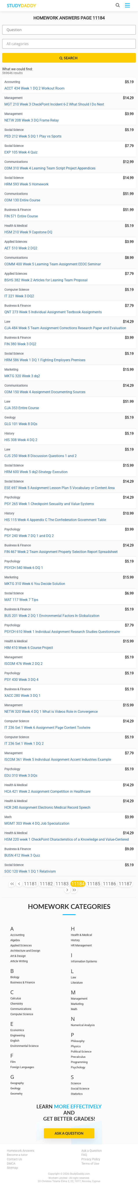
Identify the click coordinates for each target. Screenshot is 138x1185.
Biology (14, 977)
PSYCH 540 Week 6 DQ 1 (23, 568)
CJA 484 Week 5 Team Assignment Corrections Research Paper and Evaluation (65, 328)
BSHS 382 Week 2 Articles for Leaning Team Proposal (46, 280)
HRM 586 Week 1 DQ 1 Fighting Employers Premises (44, 360)
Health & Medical (81, 935)
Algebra (15, 940)
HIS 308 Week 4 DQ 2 (20, 440)
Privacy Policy (90, 1159)
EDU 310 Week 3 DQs (20, 775)
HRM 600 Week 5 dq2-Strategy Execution (36, 472)
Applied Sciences (21, 945)
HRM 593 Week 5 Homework (26, 184)
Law (73, 977)
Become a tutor (17, 1155)
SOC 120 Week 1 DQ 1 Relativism (30, 871)
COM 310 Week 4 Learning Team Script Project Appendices (49, 168)
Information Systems (84, 961)
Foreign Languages (22, 1067)
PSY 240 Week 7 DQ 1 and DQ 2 (29, 536)
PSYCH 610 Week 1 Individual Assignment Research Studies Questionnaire (62, 632)
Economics (17, 1030)
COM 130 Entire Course (22, 200)
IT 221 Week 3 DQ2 (19, 296)
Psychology (78, 1067)
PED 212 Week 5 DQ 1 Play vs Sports (32, 136)
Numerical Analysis (83, 1025)
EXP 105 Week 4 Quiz (21, 152)
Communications (20, 1009)
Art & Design (18, 956)
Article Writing (19, 961)
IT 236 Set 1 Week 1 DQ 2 (24, 743)
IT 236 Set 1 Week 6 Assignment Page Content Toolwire (47, 727)
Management (79, 998)
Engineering (17, 1035)
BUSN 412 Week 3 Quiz (22, 855)
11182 (46, 883)
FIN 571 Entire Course (21, 216)
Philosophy (77, 1041)
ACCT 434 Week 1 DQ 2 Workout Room (34, 88)
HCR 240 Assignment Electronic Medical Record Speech (47, 807)
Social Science (80, 1088)
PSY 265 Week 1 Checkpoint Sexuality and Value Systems (49, 504)
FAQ (84, 1155)
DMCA (11, 1163)
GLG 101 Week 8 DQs (20, 424)
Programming (79, 1062)
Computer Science (21, 1014)
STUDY (21, 6)
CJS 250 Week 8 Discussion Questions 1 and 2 (40, 456)
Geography (17, 1083)
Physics (76, 1046)
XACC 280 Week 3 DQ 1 (22, 696)
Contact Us (14, 1159)
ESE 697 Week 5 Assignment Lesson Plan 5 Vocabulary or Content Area (59, 488)
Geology (15, 1088)
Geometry (16, 1093)
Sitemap (12, 1167)
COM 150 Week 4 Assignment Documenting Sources (44, 392)
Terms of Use (90, 1163)
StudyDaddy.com (80, 1173)
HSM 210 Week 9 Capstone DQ (28, 232)
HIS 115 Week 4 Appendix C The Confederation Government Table (55, 520)
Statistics (77, 1093)
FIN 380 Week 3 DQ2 (20, 344)
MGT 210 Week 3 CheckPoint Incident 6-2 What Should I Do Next (54, 104)
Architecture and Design (25, 950)
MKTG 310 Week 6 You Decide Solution (34, 584)
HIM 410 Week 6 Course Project (28, 648)
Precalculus (78, 1056)
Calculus (15, 998)
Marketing (77, 1003)
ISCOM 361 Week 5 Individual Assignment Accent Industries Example (57, 759)
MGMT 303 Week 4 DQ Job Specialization (36, 823)
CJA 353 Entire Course (21, 408)
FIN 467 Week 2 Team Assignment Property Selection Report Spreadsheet (61, 552)
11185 (93, 883)
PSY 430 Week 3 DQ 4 (21, 680)
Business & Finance (22, 982)
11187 (125, 883)
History (75, 940)
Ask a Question (69, 1133)
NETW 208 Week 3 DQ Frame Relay (31, 120)
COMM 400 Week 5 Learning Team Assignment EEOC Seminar (52, 264)
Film (13, 1062)
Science (76, 1083)
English (14, 1040)
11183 (62, 883)
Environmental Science (24, 1046)
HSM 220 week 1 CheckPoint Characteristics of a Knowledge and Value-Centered (66, 839)
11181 (30, 883)
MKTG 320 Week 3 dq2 (22, 376)
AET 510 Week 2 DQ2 (20, 248)
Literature (77, 982)
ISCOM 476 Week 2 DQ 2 (23, 664)
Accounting (17, 935)
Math (74, 1009)
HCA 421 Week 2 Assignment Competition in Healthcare (47, 791)
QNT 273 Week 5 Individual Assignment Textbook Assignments (53, 312)
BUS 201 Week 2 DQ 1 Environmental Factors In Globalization (51, 616)
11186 (109, 883)
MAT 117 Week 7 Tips (21, 600)
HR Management (81, 945)
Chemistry (16, 1003)
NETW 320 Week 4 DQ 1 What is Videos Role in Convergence (51, 712)
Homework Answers (20, 1150)
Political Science (81, 1051)
